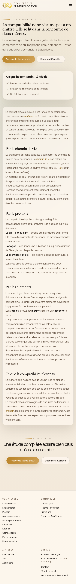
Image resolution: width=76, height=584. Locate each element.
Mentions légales (49, 571)
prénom (10, 411)
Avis (4, 558)
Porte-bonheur (9, 537)
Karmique (7, 524)
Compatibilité (9, 532)
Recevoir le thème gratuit (18, 59)
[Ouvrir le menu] (71, 5)
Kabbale (6, 528)
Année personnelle (11, 520)
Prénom (6, 511)
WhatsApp (46, 561)
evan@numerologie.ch (52, 554)
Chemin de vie (9, 503)
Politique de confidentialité (54, 575)
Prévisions (46, 511)
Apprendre (7, 562)
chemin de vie (43, 159)
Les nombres (8, 507)
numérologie (30, 116)
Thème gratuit (48, 503)
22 (61, 168)
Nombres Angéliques (51, 516)
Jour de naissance (11, 516)
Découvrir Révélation (50, 59)
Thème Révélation (50, 507)
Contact (45, 566)
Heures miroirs (9, 541)
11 (58, 168)
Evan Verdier (8, 554)
